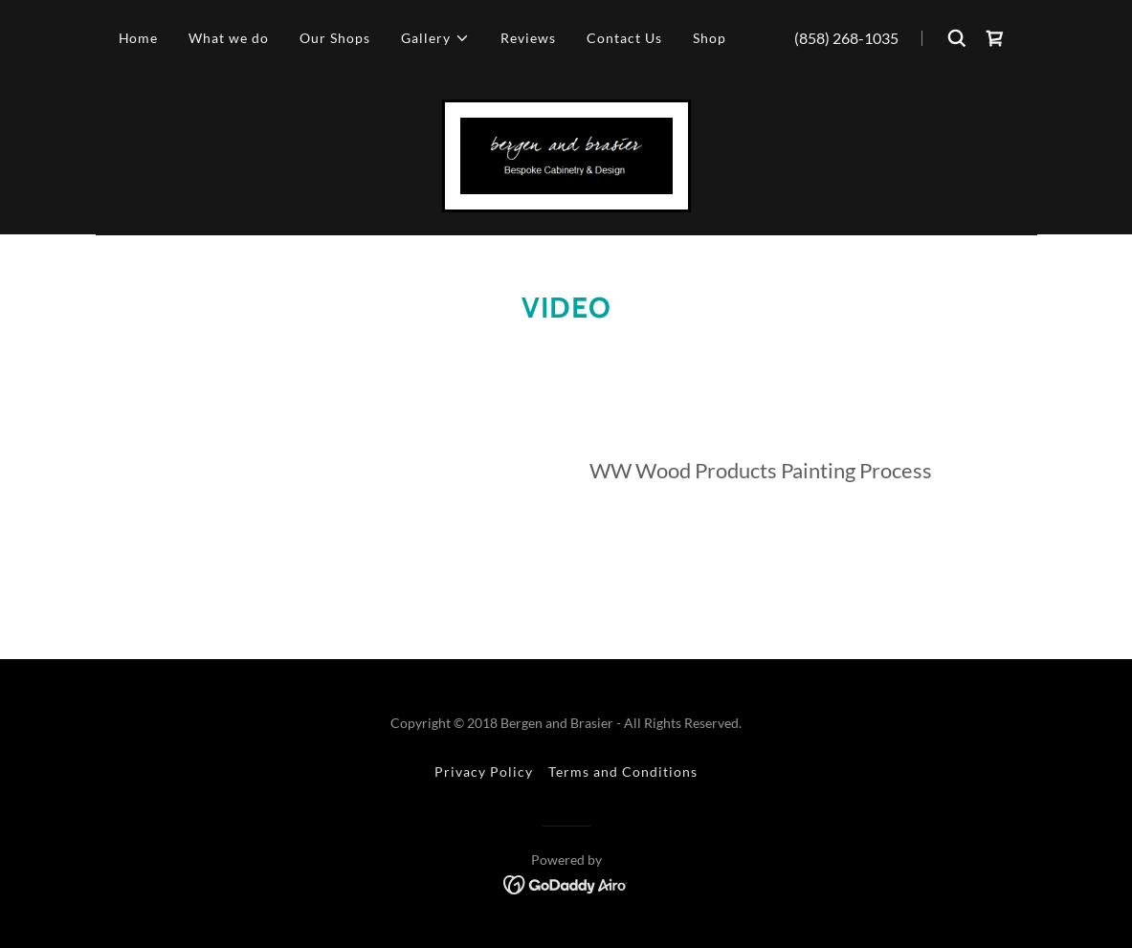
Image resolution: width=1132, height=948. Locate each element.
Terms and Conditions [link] (623, 771)
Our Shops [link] (335, 38)
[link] (995, 38)
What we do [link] (229, 38)
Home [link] (139, 38)
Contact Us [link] (624, 38)
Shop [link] (709, 38)
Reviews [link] (528, 38)
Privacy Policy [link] (483, 771)
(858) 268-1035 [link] (846, 38)
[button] (435, 38)
